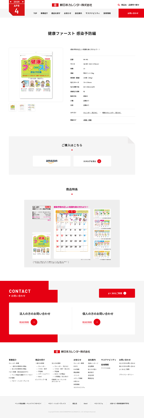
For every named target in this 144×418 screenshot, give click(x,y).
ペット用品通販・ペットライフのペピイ (28, 406)
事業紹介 (44, 14)
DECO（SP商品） (60, 378)
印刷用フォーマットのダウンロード (59, 385)
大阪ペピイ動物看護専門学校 (119, 406)
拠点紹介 (91, 377)
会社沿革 (91, 380)
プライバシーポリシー (126, 379)
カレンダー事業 (14, 368)
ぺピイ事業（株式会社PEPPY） (19, 376)
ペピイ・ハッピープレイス (20, 385)
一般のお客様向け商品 (19, 371)
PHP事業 (12, 382)
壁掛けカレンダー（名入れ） (112, 113)
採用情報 (107, 14)
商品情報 (76, 377)
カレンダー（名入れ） (90, 113)
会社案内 (78, 14)
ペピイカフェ (98, 406)
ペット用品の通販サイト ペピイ (22, 379)
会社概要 (91, 371)
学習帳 (40, 376)
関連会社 (91, 383)
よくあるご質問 (124, 374)
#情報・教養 (87, 120)
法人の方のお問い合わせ (127, 368)
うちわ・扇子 (42, 373)
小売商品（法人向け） (62, 381)
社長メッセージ (93, 368)
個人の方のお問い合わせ (127, 371)
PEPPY (76, 371)
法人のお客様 (56, 368)
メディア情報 (78, 383)
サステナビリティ (93, 14)
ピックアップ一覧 (41, 384)
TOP (35, 14)
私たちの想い (92, 374)
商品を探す (40, 364)
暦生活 (75, 406)
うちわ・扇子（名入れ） (63, 373)
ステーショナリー (44, 378)
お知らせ (67, 14)
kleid (40, 381)
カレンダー (42, 371)
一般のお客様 (39, 368)
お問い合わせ (125, 364)
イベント (76, 380)
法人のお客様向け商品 (19, 373)
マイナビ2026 (105, 372)
